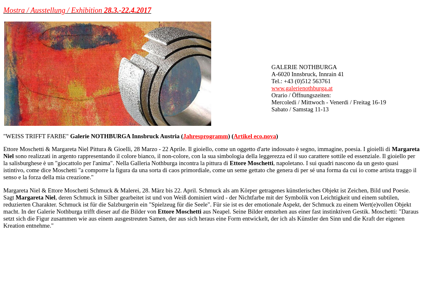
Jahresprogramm (205, 136)
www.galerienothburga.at (302, 88)
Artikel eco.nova (255, 136)
